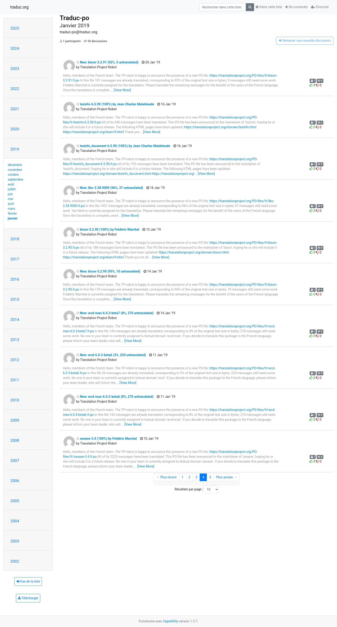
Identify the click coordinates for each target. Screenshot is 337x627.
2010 (14, 400)
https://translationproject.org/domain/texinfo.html (220, 127)
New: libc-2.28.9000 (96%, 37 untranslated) (109, 188)
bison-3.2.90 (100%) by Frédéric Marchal (107, 229)
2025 (14, 28)
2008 (14, 440)
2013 (14, 339)
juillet (12, 189)
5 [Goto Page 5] (210, 477)
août (11, 184)
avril (11, 204)
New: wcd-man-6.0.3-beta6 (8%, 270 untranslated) (115, 396)
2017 (14, 259)
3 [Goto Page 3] (196, 477)
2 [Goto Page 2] (189, 477)
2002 (14, 561)
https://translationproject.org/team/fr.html (93, 132)
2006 (14, 480)
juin (10, 194)
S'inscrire (320, 7)
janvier (13, 218)
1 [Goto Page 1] (182, 477)
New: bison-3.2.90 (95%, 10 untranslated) (108, 271)
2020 (14, 129)
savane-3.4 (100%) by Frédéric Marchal (106, 438)
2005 (14, 500)
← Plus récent (166, 477)
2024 (14, 48)
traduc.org (19, 7)
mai (10, 199)
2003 (14, 541)
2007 (14, 460)
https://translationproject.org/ (173, 174)
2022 (14, 88)
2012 (14, 359)
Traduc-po (74, 18)
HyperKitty (170, 621)
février (12, 213)
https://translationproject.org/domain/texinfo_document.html (107, 174)
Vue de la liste (28, 581)
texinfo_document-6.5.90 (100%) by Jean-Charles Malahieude (123, 146)
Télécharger (28, 598)
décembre (15, 165)
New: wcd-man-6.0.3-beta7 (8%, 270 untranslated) (115, 313)
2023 (14, 68)
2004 (14, 521)
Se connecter (296, 7)
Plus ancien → (226, 477)
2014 (14, 319)
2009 (14, 420)
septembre (15, 179)
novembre (15, 170)
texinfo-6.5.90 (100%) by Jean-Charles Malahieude (115, 104)
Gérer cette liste (269, 7)
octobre (13, 174)
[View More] (122, 90)
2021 (14, 109)
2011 (14, 380)
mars (11, 208)
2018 (14, 239)
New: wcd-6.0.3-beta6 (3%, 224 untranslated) (111, 355)
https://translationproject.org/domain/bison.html (194, 252)
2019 (14, 149)
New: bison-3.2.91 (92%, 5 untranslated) (107, 62)
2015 (14, 299)
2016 (14, 279)
